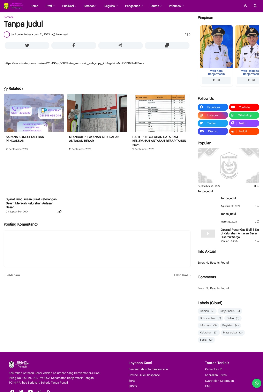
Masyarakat (233, 333)
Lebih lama (181, 275)
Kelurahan (209, 333)
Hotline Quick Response (144, 375)
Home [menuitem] (34, 6)
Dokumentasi (210, 318)
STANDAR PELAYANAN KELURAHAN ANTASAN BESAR (94, 139)
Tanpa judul (205, 191)
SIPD (132, 381)
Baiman (207, 311)
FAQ (208, 386)
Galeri (233, 318)
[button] (245, 6)
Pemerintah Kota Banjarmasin (148, 369)
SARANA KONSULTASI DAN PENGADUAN (25, 139)
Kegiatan (230, 326)
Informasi (208, 326)
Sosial (206, 340)
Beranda (9, 17)
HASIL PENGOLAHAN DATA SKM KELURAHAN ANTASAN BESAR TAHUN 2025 (159, 141)
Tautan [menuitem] (154, 6)
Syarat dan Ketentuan (219, 381)
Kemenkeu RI (213, 369)
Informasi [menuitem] (175, 6)
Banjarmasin (230, 311)
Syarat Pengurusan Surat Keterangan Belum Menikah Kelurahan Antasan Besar (31, 203)
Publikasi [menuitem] (68, 6)
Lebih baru (13, 275)
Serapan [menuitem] (89, 6)
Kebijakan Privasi (216, 375)
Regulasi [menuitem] (109, 6)
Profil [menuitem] (49, 6)
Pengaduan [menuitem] (132, 6)
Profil (216, 80)
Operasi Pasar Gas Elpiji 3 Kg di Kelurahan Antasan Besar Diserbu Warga (240, 233)
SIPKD (133, 386)
